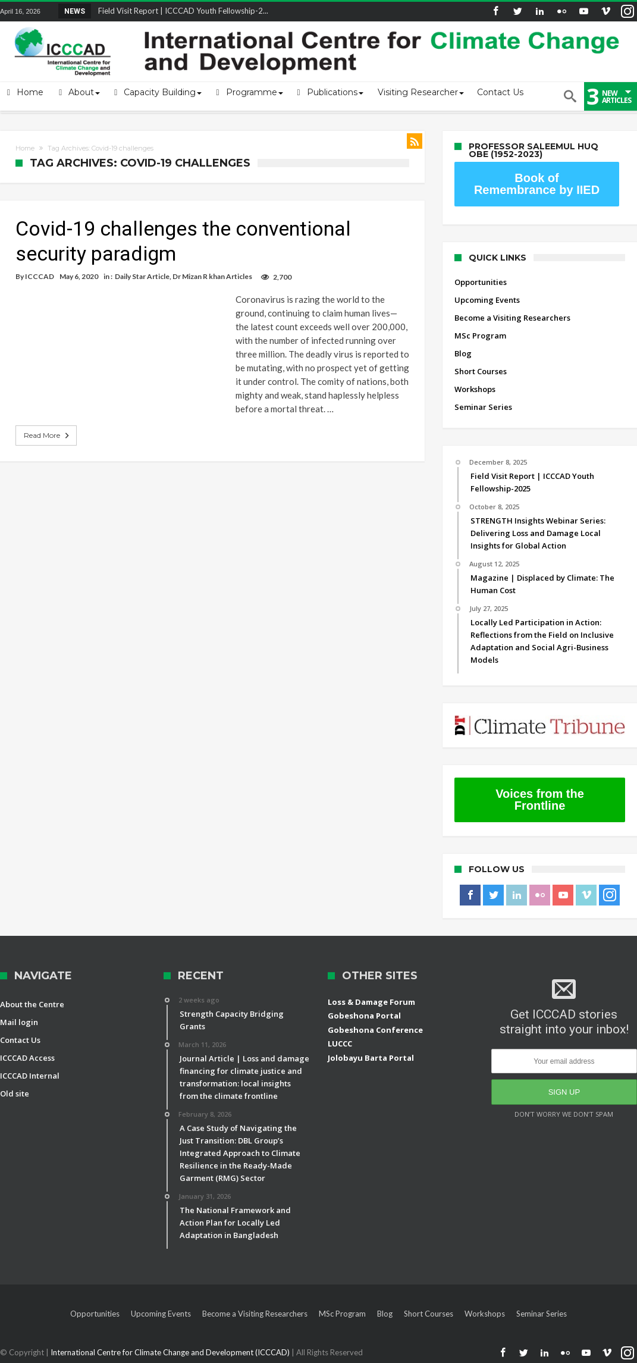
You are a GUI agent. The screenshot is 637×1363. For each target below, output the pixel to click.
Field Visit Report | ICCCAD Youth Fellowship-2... (180, 10)
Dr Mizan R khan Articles (212, 276)
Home (24, 148)
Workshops (474, 389)
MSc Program (480, 335)
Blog (463, 353)
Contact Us (20, 1040)
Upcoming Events (487, 299)
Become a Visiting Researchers (512, 317)
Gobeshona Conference (375, 1029)
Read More (47, 435)
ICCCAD (39, 276)
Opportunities (480, 282)
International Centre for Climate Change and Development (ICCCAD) (171, 1352)
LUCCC (340, 1043)
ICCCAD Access (27, 1057)
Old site (14, 1093)
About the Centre (32, 1004)
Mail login (19, 1022)
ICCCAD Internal (29, 1075)
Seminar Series (483, 407)
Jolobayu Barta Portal (371, 1057)
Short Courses (480, 371)
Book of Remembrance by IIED (537, 184)
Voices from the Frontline (539, 799)
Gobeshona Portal (364, 1015)
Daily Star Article (142, 276)
